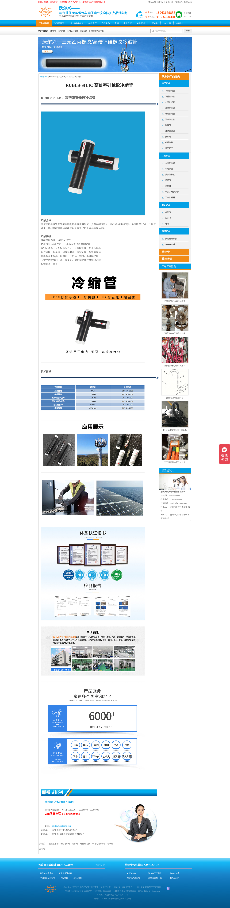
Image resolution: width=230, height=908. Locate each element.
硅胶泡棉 (169, 142)
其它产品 (169, 148)
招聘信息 (179, 2)
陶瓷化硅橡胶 (171, 239)
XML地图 (77, 878)
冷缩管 (84, 31)
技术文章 (167, 23)
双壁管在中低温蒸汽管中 (174, 333)
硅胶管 (75, 844)
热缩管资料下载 (155, 878)
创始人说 (151, 2)
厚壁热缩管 (170, 108)
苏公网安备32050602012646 (148, 887)
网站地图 (64, 878)
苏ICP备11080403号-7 (123, 887)
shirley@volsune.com (61, 826)
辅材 (167, 224)
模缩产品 (169, 169)
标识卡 (168, 218)
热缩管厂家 (100, 865)
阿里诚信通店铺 (46, 873)
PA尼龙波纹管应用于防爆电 (174, 430)
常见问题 (169, 2)
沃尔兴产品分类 (171, 76)
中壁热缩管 (170, 102)
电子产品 (166, 83)
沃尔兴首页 (44, 23)
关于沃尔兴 (131, 873)
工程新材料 (170, 197)
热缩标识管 (65, 844)
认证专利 (154, 23)
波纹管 (168, 137)
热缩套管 (167, 258)
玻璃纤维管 (59, 23)
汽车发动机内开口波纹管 (174, 462)
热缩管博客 (175, 873)
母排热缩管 (85, 844)
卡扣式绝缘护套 (76, 23)
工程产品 (70, 76)
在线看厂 (160, 2)
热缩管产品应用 (133, 878)
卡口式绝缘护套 (98, 844)
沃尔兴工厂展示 (155, 873)
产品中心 (105, 23)
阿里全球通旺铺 (65, 873)
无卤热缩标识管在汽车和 (174, 366)
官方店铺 (188, 2)
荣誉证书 (141, 23)
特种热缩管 (170, 114)
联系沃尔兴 (175, 878)
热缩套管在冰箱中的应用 (174, 301)
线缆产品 (166, 231)
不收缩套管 (170, 119)
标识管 (168, 212)
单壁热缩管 (170, 91)
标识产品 (166, 205)
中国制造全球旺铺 (47, 878)
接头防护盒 (170, 174)
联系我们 (180, 23)
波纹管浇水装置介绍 (175, 398)
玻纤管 (53, 31)
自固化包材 (73, 31)
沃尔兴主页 (53, 76)
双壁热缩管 (53, 844)
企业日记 (127, 23)
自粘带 (62, 31)
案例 (117, 23)
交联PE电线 (170, 244)
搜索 (188, 31)
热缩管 (166, 251)
